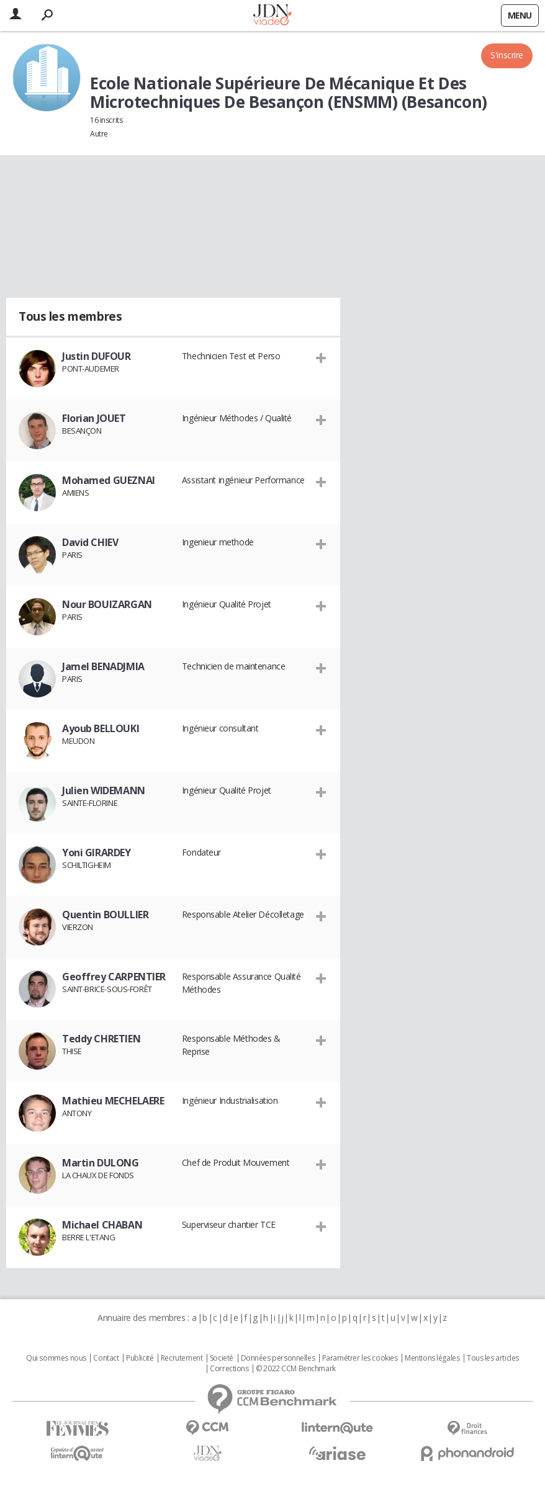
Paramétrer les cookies (360, 1358)
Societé (221, 1358)
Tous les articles (493, 1358)
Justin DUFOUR (96, 356)
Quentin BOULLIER (105, 914)
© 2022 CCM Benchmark (296, 1368)
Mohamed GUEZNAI (108, 480)
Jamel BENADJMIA (103, 666)
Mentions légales (432, 1358)
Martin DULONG (100, 1163)
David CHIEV (90, 542)
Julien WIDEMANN (103, 790)
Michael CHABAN (102, 1225)
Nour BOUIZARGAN (107, 604)
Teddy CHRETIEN (101, 1038)
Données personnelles (278, 1358)
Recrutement (181, 1358)
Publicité (139, 1358)
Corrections (229, 1368)
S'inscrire (506, 55)
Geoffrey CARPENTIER (114, 976)
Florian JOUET (94, 418)
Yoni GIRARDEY (96, 852)
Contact (106, 1358)
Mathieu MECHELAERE (113, 1101)
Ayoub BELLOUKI (100, 728)
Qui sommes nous (56, 1358)
